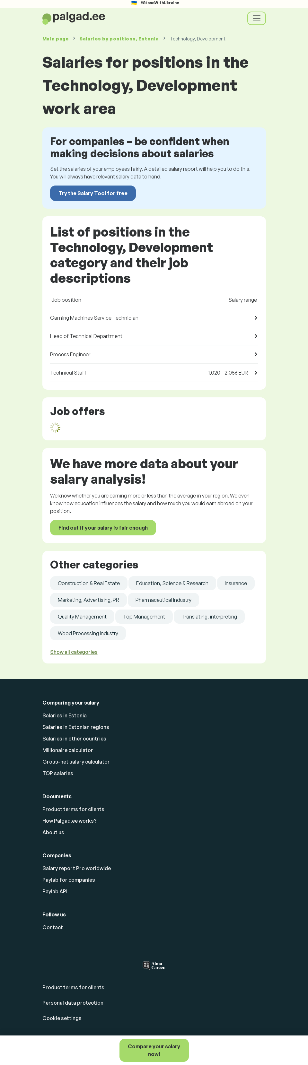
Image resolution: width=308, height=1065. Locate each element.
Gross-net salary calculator (76, 761)
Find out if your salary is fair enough (103, 527)
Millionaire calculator (67, 750)
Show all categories (74, 652)
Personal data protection (72, 1003)
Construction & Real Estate (89, 583)
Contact (52, 927)
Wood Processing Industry (88, 633)
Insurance (236, 583)
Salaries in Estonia (64, 715)
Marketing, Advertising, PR (88, 600)
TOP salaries (57, 773)
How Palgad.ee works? (69, 821)
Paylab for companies (68, 880)
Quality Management (82, 616)
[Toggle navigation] (256, 18)
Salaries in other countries (74, 738)
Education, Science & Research (172, 583)
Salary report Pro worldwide (76, 868)
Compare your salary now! (154, 1050)
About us (53, 832)
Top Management (144, 616)
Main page (55, 38)
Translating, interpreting (209, 616)
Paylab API (54, 891)
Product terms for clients (73, 809)
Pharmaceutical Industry (163, 600)
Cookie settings (62, 1018)
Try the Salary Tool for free (93, 193)
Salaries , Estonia (119, 38)
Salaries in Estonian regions (75, 727)
